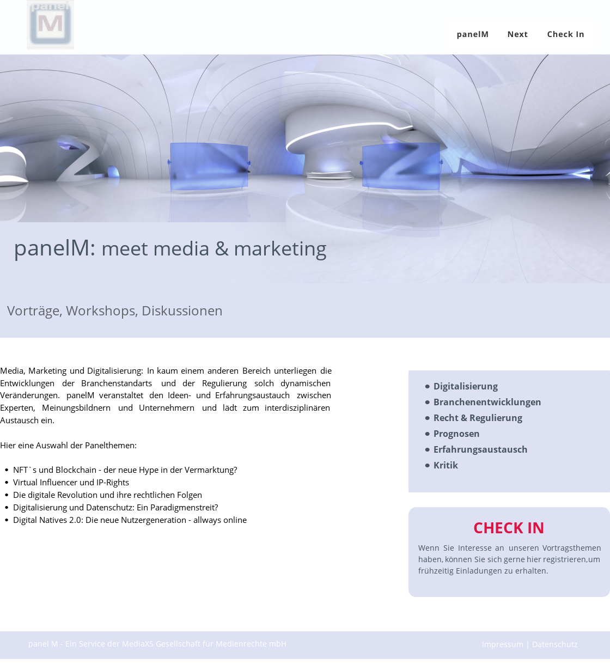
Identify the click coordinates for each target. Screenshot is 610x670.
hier (534, 559)
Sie (448, 548)
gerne (514, 559)
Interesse (475, 548)
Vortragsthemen (572, 548)
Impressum (504, 644)
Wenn (429, 548)
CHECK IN (509, 527)
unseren (524, 548)
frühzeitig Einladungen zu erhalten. (483, 570)
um (595, 559)
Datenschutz (556, 644)
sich (494, 559)
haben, (430, 559)
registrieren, (565, 559)
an (499, 548)
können (458, 559)
